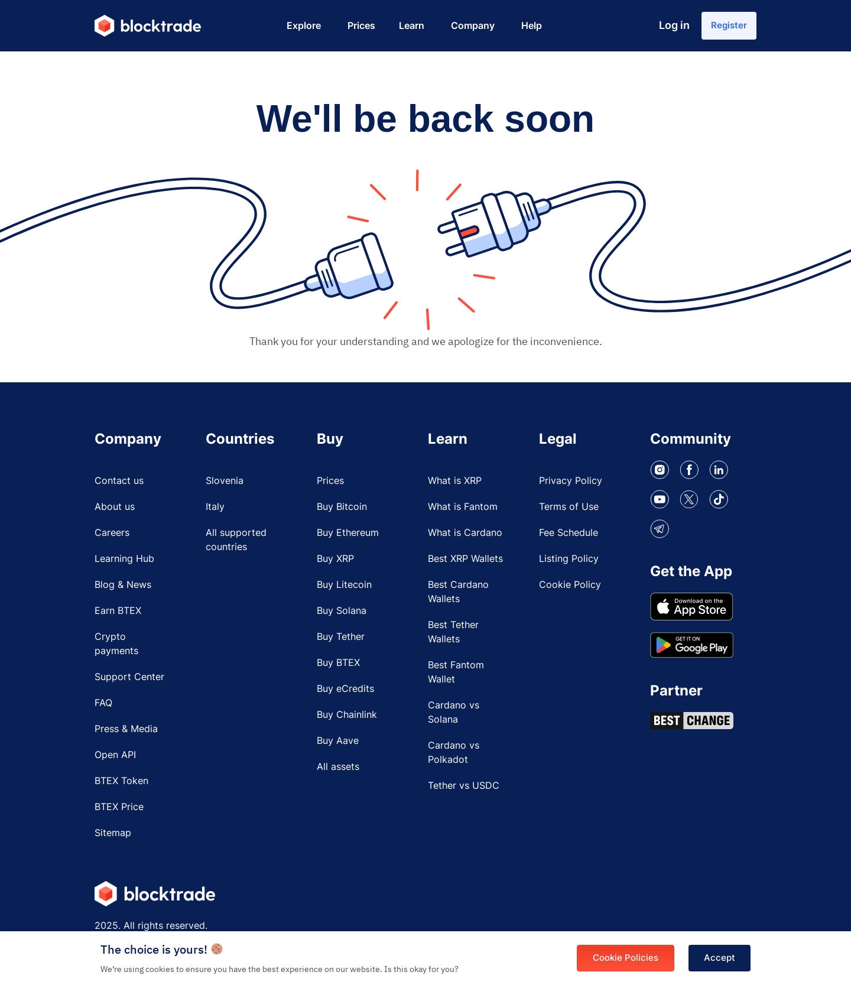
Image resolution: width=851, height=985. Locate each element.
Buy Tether (341, 642)
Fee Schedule (568, 538)
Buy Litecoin (344, 590)
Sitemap (113, 838)
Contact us (119, 486)
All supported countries (236, 545)
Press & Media (126, 734)
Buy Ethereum (348, 538)
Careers (112, 538)
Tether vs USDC (463, 791)
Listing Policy (569, 564)
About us (115, 512)
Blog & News (123, 590)
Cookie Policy (570, 590)
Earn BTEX (118, 616)
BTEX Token (121, 786)
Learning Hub (124, 564)
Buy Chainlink (347, 720)
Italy (215, 512)
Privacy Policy (570, 486)
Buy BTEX (338, 668)
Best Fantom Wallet (456, 678)
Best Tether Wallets (453, 638)
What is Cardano (465, 538)
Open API (115, 760)
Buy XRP (335, 564)
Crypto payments (116, 649)
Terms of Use (569, 512)
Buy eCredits (345, 694)
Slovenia (224, 486)
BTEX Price (119, 812)
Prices (330, 486)
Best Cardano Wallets (458, 597)
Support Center (129, 682)
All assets (338, 772)
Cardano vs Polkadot (453, 758)
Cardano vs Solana (453, 718)
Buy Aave (338, 746)
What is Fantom (463, 512)
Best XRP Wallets (465, 564)
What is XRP (455, 486)
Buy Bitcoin (342, 512)
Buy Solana (341, 616)
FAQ (103, 708)
